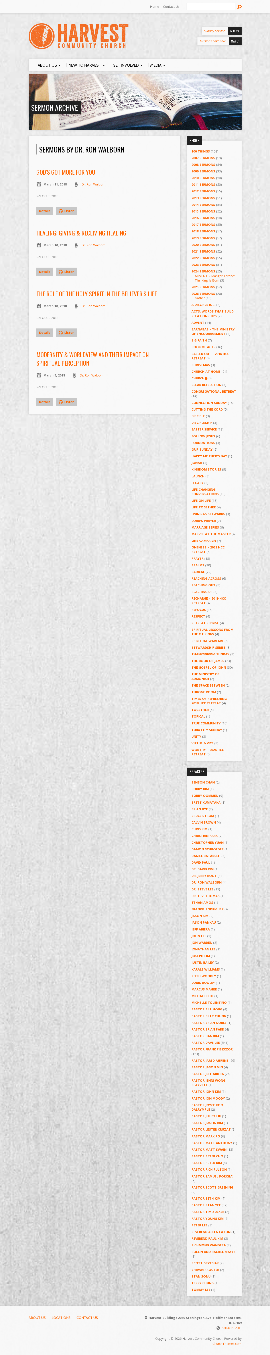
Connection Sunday (209, 403)
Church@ (199, 378)
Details (44, 211)
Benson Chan (203, 782)
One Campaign (203, 541)
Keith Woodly (203, 976)
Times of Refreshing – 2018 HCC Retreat (210, 701)
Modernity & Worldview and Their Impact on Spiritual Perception (92, 358)
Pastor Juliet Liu (206, 1116)
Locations (61, 1318)
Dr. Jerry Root (204, 876)
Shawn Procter (205, 1270)
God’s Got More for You (65, 171)
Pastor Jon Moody (208, 1098)
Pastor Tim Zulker (207, 1212)
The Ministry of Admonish (205, 676)
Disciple (198, 416)
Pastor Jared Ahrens (210, 1060)
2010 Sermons (203, 178)
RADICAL (198, 572)
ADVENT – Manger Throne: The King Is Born (215, 278)
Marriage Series (205, 527)
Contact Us (171, 6)
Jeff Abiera (200, 929)
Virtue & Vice (202, 743)
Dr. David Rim (202, 869)
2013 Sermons (203, 198)
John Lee (198, 936)
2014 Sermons (203, 205)
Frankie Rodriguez (207, 909)
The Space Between (208, 685)
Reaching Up (202, 592)
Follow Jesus (203, 436)
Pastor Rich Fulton (209, 1169)
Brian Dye (199, 809)
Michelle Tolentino (209, 1002)
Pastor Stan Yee (206, 1205)
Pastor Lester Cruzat (211, 1129)
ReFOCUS (198, 610)
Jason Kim (200, 916)
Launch (198, 476)
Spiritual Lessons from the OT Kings (212, 631)
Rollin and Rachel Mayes (213, 1252)
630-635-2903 (232, 1328)
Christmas (200, 365)
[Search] (210, 6)
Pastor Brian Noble (209, 1023)
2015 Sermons (203, 211)
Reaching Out (203, 585)
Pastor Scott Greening (212, 1187)
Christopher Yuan (207, 842)
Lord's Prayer (203, 521)
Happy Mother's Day (209, 456)
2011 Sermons (203, 184)
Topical (198, 716)
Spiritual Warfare (207, 641)
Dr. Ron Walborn (93, 184)
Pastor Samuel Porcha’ (212, 1176)
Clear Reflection (206, 385)
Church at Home (206, 371)
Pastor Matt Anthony (211, 1143)
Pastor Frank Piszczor (212, 1049)
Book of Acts (203, 347)
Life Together (203, 507)
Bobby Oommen (204, 795)
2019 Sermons (203, 238)
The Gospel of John (208, 667)
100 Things (200, 151)
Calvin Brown (203, 822)
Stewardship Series (208, 647)
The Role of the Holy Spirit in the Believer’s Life (96, 293)
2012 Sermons (203, 191)
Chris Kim (199, 829)
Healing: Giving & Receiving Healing (81, 232)
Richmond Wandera (208, 1245)
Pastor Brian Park (207, 1029)
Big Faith (199, 340)
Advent (197, 322)
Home (154, 6)
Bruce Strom (202, 816)
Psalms (197, 565)
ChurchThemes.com (227, 1343)
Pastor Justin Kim (207, 1123)
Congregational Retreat (213, 391)
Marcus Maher (204, 989)
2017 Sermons (203, 224)
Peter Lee (199, 1225)
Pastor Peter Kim (206, 1163)
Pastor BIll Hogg (206, 1009)
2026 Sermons (203, 293)
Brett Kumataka (206, 802)
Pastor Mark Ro (205, 1136)
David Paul (200, 862)
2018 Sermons (203, 231)
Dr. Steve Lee (202, 889)
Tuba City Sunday (206, 730)
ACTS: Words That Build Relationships (212, 313)
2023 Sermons (203, 265)
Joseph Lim (200, 956)
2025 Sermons (203, 287)
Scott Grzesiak (205, 1263)
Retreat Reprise (205, 623)
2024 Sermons (203, 271)
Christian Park (204, 836)
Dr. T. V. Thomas (205, 896)
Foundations (203, 443)
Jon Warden (201, 942)
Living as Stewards (208, 514)
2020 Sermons (203, 245)
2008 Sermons (203, 164)
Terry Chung (202, 1283)
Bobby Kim (200, 789)
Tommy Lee (200, 1289)
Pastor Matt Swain (209, 1149)
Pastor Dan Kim (205, 1036)
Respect (198, 616)
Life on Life (201, 500)
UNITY (196, 736)
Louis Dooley (203, 983)
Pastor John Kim (206, 1091)
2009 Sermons (203, 171)
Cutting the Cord (207, 409)
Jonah (196, 463)
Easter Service (204, 429)
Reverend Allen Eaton (211, 1232)
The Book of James (207, 661)
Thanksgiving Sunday (210, 654)
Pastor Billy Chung (208, 1016)
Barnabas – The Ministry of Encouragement (213, 331)
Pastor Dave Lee (205, 1042)
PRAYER (197, 558)
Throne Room (203, 692)
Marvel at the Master (211, 534)
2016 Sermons (203, 218)
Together (200, 710)
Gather (200, 298)
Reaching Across (206, 578)
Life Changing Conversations (205, 491)
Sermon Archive (54, 107)
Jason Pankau (203, 922)
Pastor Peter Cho (207, 1156)
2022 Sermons (203, 258)
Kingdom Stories (206, 469)
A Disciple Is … (203, 305)
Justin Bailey (202, 962)
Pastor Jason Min (207, 1067)
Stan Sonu (201, 1276)
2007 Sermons (203, 158)
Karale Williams (205, 969)
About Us (37, 1318)
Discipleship (201, 423)
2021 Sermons (203, 251)
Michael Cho (202, 996)
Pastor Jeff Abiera (207, 1074)
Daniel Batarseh (206, 856)
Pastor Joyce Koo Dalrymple (207, 1107)
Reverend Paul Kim (207, 1238)
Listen (66, 211)
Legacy (197, 483)
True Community (206, 723)
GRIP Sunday (202, 449)
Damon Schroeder (207, 849)
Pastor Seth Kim (206, 1198)
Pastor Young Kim (207, 1218)
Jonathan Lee (203, 949)
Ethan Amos (202, 902)
